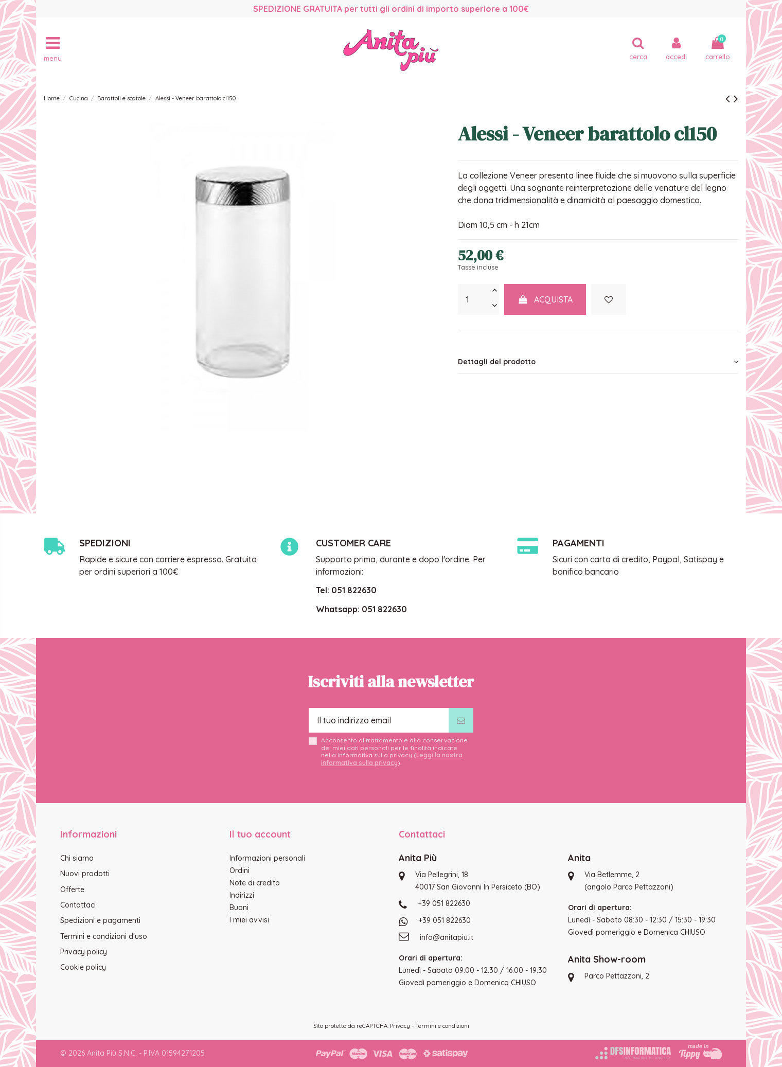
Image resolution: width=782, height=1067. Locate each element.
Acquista (545, 299)
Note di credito (254, 882)
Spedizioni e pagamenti (100, 920)
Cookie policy (83, 967)
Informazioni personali (267, 858)
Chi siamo (77, 858)
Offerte (72, 889)
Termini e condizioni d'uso (103, 936)
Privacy (400, 1025)
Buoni (238, 907)
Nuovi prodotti (85, 873)
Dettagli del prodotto (598, 361)
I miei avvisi (249, 919)
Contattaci (78, 905)
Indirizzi (241, 895)
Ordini (239, 870)
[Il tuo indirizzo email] (379, 720)
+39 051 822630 (444, 903)
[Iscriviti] (461, 720)
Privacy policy (83, 951)
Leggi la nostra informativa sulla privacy (392, 758)
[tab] (598, 362)
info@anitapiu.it (446, 937)
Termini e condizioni (442, 1025)
